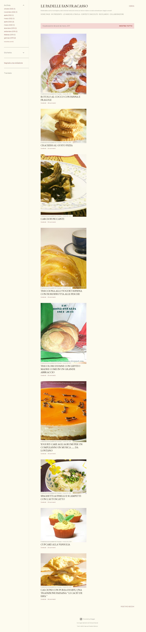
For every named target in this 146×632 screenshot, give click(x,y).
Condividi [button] (43, 103)
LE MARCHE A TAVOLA (71, 14)
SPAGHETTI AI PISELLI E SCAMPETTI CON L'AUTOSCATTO (61, 497)
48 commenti (52, 103)
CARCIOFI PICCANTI (52, 218)
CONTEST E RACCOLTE (89, 14)
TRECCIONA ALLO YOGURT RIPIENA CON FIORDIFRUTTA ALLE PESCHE (61, 292)
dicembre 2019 (10, 28)
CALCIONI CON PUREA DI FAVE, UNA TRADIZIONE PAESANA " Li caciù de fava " (61, 593)
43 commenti (52, 453)
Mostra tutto (125, 26)
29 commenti (52, 375)
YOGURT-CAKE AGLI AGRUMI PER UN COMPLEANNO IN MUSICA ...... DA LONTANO (62, 447)
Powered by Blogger (87, 619)
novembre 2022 (10, 12)
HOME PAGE (45, 14)
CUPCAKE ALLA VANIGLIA (55, 544)
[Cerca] (131, 6)
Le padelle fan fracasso (64, 6)
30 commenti (52, 222)
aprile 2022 (9, 15)
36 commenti (52, 599)
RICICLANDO (104, 14)
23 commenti (52, 297)
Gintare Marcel (93, 623)
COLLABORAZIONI (117, 14)
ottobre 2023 (9, 9)
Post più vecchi (127, 607)
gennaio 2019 (10, 38)
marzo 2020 (9, 25)
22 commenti (52, 148)
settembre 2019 (10, 31)
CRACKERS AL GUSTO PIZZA (57, 145)
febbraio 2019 (9, 35)
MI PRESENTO (56, 14)
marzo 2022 (9, 18)
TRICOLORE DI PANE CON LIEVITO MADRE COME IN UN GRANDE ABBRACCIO (60, 369)
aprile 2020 (9, 22)
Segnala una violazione (13, 63)
